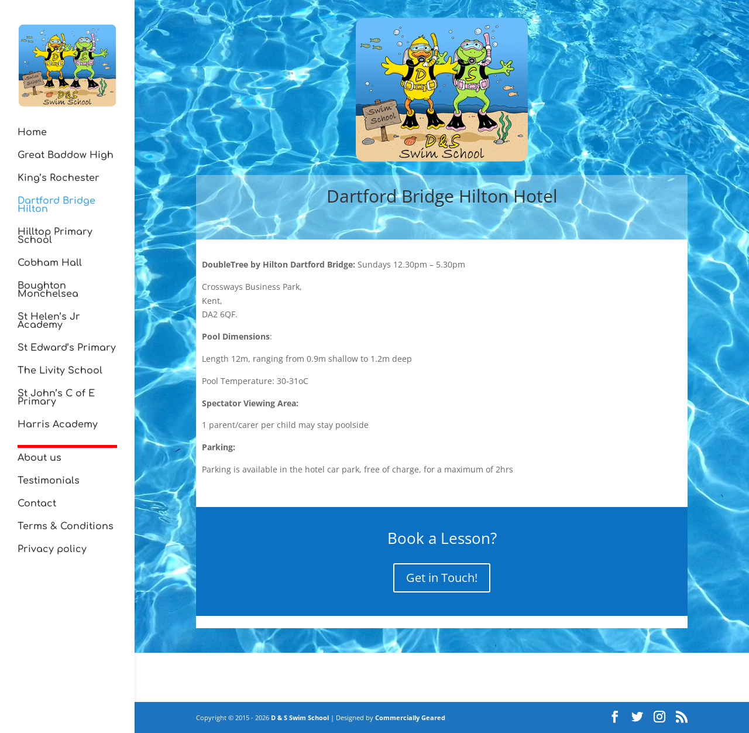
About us (39, 458)
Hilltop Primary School (55, 236)
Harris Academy (58, 425)
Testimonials (49, 481)
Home (32, 133)
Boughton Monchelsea (48, 290)
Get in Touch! (441, 577)
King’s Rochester (58, 178)
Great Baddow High (66, 155)
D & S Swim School (300, 717)
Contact (37, 504)
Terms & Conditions (66, 527)
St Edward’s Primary (67, 348)
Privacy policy (52, 549)
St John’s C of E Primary (56, 398)
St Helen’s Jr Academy (49, 321)
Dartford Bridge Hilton (56, 205)
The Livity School (60, 371)
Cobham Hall (50, 263)
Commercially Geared (410, 717)
